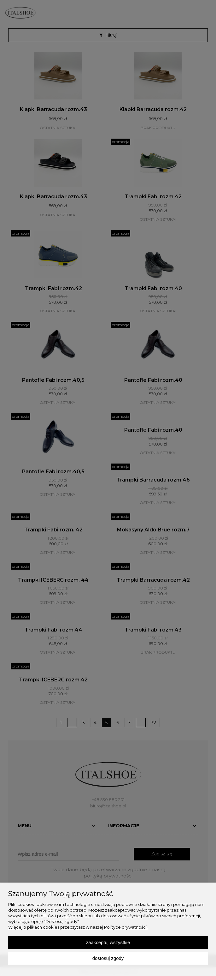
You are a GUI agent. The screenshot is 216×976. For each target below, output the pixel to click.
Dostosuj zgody (108, 958)
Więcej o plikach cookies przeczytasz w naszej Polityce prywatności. (78, 927)
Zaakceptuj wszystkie (108, 942)
